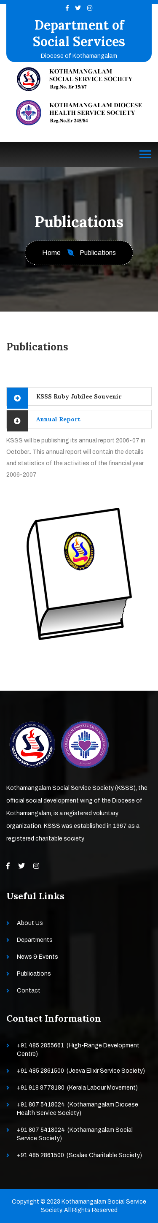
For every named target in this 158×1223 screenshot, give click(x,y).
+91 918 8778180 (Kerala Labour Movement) (77, 1088)
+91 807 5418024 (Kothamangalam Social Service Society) (75, 1134)
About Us (30, 923)
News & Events (37, 957)
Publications (34, 974)
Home (51, 252)
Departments (35, 940)
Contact (28, 990)
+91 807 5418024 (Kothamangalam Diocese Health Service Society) (77, 1108)
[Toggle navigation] (145, 154)
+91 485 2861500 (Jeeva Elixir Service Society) (81, 1071)
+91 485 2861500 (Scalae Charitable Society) (79, 1155)
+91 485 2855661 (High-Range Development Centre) (78, 1049)
